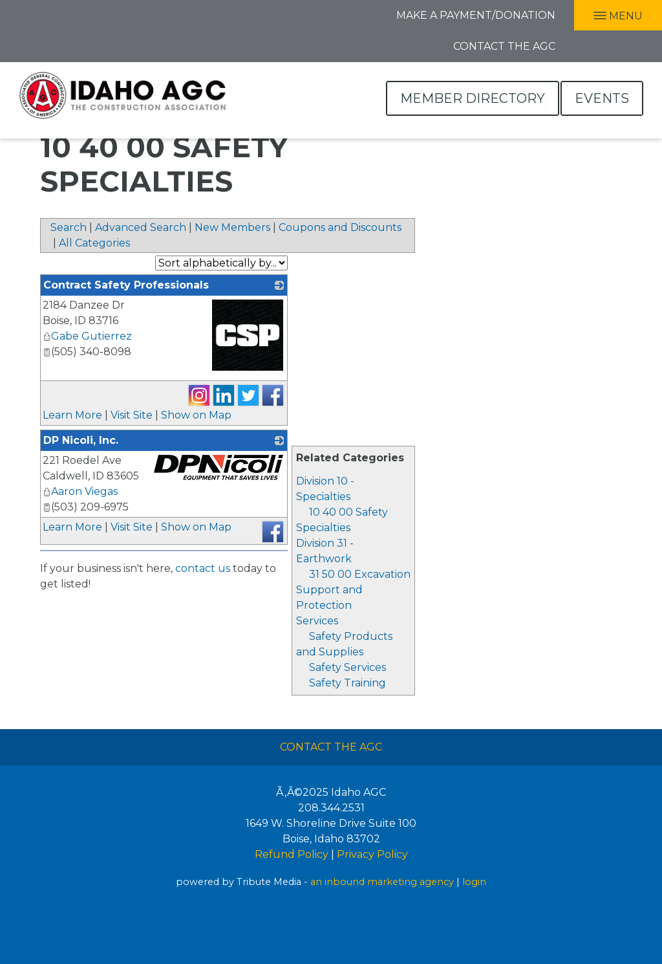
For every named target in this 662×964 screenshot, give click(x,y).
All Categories (94, 243)
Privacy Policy (372, 854)
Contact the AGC (504, 46)
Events (602, 98)
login (474, 882)
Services (317, 621)
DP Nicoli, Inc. (80, 440)
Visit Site (132, 415)
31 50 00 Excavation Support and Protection (353, 589)
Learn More (72, 415)
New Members (232, 227)
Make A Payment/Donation (475, 15)
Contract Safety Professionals (126, 285)
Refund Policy (291, 854)
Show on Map (196, 415)
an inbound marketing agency (382, 882)
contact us (202, 568)
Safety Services (347, 667)
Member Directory (472, 98)
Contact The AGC (331, 747)
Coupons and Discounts (340, 227)
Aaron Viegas (80, 491)
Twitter (64, 14)
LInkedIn (36, 14)
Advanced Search (140, 227)
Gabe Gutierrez (87, 336)
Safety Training (347, 683)
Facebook (11, 14)
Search (68, 227)
